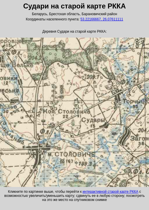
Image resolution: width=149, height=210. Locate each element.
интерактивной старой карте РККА (110, 192)
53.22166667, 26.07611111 (101, 19)
